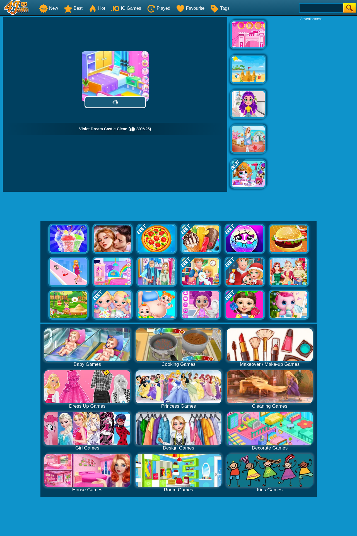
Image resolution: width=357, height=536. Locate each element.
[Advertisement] (311, 105)
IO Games (126, 8)
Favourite (190, 8)
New (48, 8)
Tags (220, 8)
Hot (96, 8)
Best (73, 8)
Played (158, 8)
